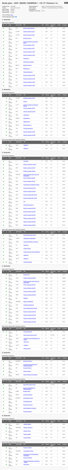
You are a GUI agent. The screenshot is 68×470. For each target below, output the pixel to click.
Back (66, 2)
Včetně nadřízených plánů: (8, 16)
